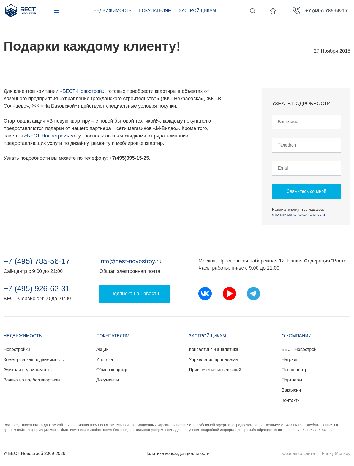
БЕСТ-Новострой (299, 349)
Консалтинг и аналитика (213, 349)
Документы (107, 380)
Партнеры (292, 380)
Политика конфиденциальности (177, 453)
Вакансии (291, 390)
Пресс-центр (294, 369)
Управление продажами (213, 359)
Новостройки (17, 349)
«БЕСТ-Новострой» (82, 91)
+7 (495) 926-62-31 (37, 289)
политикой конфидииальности (300, 214)
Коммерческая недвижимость (34, 359)
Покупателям (155, 10)
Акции (102, 349)
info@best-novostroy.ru (130, 261)
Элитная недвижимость (28, 369)
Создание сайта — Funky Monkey (316, 453)
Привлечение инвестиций (215, 369)
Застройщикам (197, 10)
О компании (297, 336)
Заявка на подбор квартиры (32, 380)
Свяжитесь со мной (306, 191)
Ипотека (104, 359)
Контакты (291, 400)
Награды (290, 359)
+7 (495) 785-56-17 (37, 261)
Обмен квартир (111, 369)
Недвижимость (112, 10)
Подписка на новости (134, 293)
